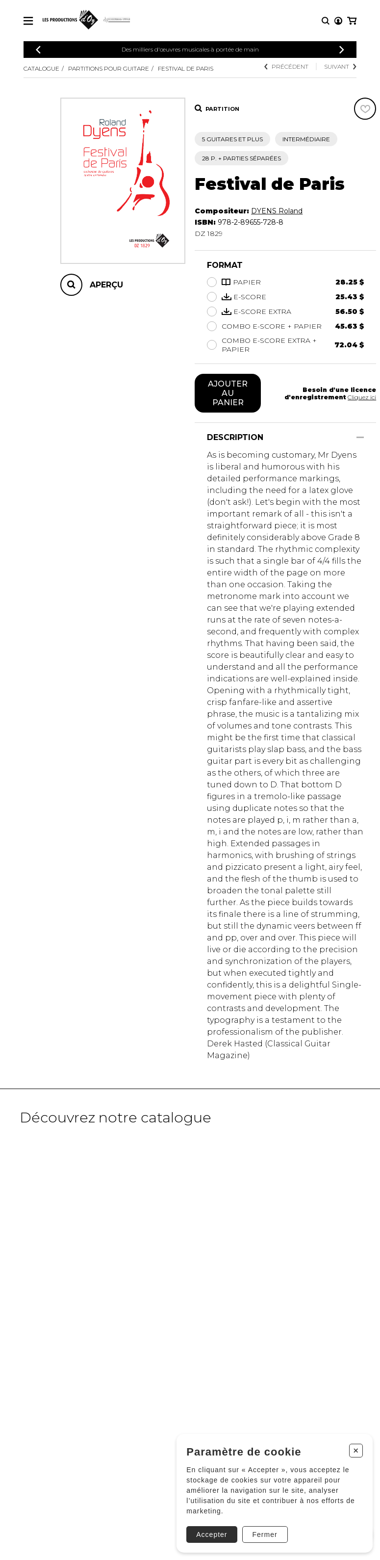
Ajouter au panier (228, 393)
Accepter (211, 1534)
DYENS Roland (277, 211)
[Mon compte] (338, 21)
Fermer (264, 1534)
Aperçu (106, 284)
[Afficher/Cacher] (360, 437)
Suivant (340, 66)
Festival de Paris (185, 68)
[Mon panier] (351, 21)
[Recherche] (325, 21)
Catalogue (41, 68)
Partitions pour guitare (108, 68)
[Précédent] (38, 49)
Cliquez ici (362, 397)
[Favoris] (365, 109)
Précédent (286, 66)
